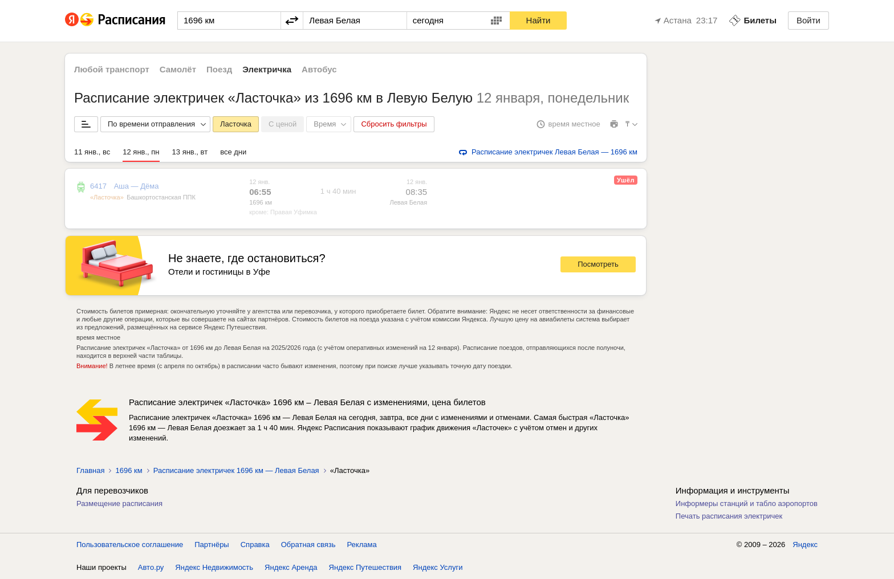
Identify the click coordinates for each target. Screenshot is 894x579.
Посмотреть (598, 264)
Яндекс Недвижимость (214, 567)
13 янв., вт (190, 152)
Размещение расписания (119, 503)
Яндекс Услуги (437, 567)
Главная (90, 470)
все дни (233, 152)
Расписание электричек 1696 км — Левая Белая (236, 470)
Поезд (219, 69)
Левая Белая (408, 202)
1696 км (260, 202)
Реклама (362, 544)
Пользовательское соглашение (129, 544)
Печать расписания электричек (729, 516)
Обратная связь (308, 544)
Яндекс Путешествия (365, 567)
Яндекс (805, 544)
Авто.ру (151, 567)
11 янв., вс (92, 152)
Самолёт (178, 69)
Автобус (319, 69)
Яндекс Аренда (291, 567)
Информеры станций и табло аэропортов (747, 503)
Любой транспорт (111, 69)
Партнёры (211, 544)
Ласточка (235, 124)
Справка (255, 544)
